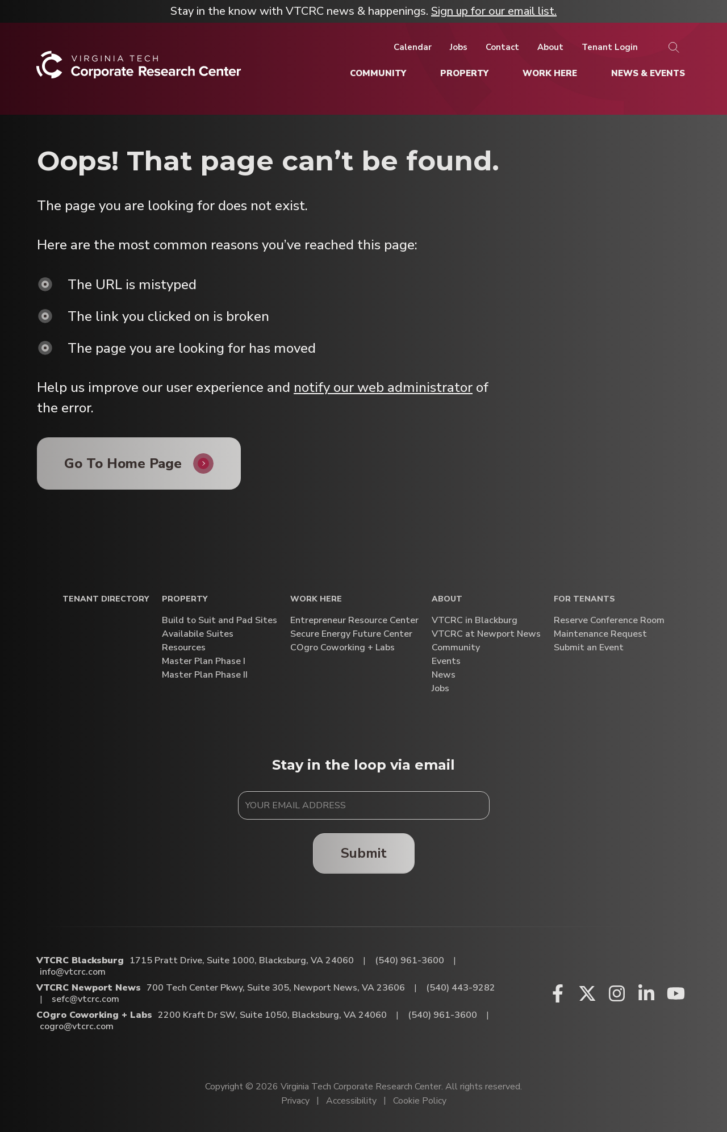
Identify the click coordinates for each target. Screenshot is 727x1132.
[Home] (138, 69)
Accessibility (351, 1101)
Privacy (295, 1101)
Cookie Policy (419, 1101)
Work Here (316, 599)
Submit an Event (589, 647)
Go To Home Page (123, 463)
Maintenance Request (600, 634)
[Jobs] (459, 47)
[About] (550, 47)
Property (184, 599)
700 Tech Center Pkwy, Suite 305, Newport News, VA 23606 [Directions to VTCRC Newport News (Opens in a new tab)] (276, 987)
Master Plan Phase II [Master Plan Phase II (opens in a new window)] (205, 675)
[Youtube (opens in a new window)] (676, 993)
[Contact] (502, 47)
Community (456, 647)
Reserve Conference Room (609, 620)
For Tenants (584, 599)
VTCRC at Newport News (486, 634)
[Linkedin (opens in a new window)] (646, 993)
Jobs (440, 688)
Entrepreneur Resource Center (354, 620)
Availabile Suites (197, 634)
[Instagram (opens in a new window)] (617, 993)
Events (446, 661)
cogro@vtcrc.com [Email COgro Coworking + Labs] (77, 1026)
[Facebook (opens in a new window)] (558, 993)
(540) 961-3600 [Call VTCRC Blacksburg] (409, 960)
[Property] (464, 73)
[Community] (378, 73)
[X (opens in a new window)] (587, 993)
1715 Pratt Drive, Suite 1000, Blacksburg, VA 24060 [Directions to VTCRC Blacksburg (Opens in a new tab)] (241, 960)
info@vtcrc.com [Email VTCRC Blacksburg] (73, 972)
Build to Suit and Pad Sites (219, 620)
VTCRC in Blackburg (474, 620)
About (447, 599)
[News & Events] (648, 73)
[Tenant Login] (610, 47)
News (444, 675)
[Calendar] (413, 47)
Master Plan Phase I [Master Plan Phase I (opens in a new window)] (203, 661)
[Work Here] (550, 73)
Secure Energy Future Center (351, 634)
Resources (184, 647)
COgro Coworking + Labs (342, 647)
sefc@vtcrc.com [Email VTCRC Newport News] (85, 999)
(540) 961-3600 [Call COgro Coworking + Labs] (442, 1015)
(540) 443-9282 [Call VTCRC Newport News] (460, 987)
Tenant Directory (105, 599)
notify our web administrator (383, 387)
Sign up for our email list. (494, 11)
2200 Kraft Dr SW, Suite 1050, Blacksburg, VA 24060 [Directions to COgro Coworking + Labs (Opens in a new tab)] (272, 1015)
